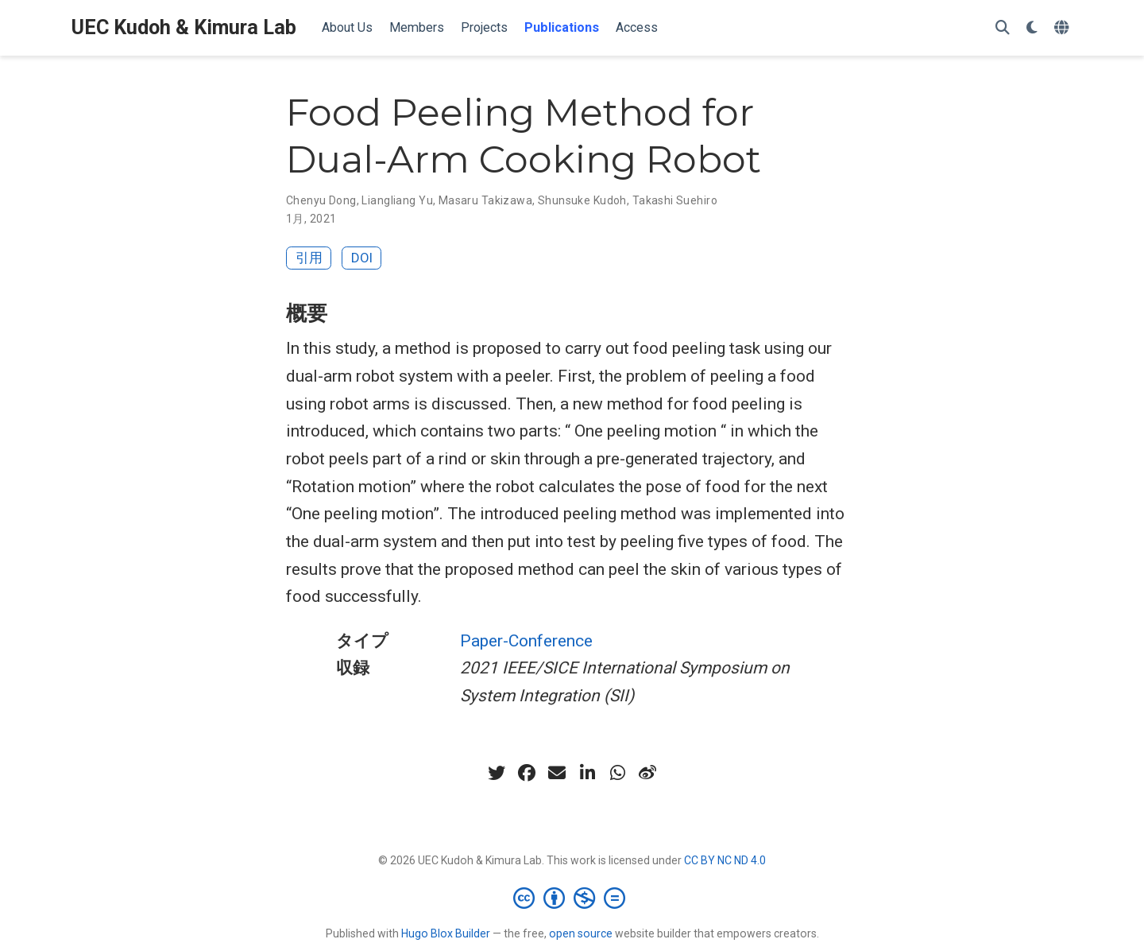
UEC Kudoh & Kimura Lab (184, 27)
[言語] (1063, 28)
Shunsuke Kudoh (582, 200)
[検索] (1002, 28)
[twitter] (496, 773)
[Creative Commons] (572, 897)
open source (581, 933)
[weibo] (647, 773)
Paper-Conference (526, 640)
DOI (362, 258)
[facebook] (527, 773)
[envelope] (557, 773)
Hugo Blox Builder (445, 933)
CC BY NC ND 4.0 (725, 860)
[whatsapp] (617, 773)
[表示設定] (1032, 28)
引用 (309, 258)
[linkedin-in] (587, 773)
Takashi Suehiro (674, 200)
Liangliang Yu (396, 200)
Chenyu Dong (321, 200)
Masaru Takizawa (485, 200)
